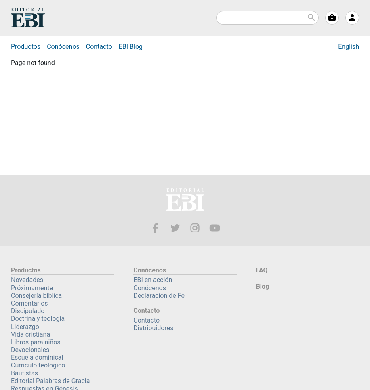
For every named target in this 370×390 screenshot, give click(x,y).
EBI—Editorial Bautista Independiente (185, 200)
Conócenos (63, 47)
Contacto (99, 47)
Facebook (155, 228)
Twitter (175, 228)
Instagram (195, 228)
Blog (131, 47)
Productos (25, 47)
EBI (28, 17)
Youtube (215, 228)
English (348, 47)
